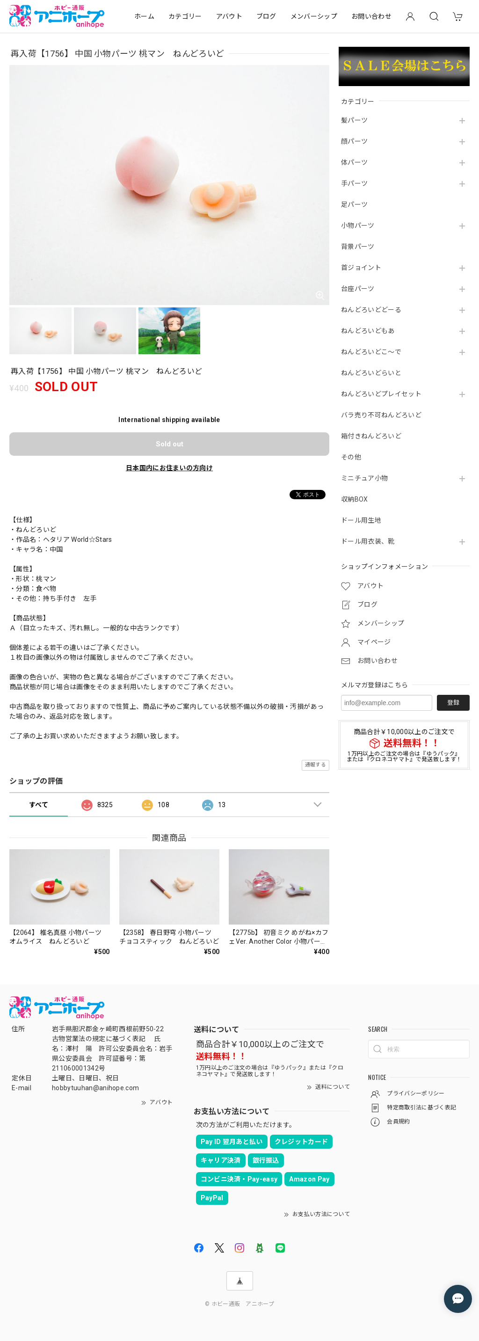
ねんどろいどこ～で (371, 352)
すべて (38, 805)
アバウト (229, 16)
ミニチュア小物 (364, 478)
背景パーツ (358, 246)
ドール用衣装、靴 (368, 541)
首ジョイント (361, 267)
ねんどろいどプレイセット (381, 394)
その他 (351, 457)
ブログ (266, 16)
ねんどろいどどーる (371, 309)
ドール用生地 (361, 520)
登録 (453, 702)
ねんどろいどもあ (368, 331)
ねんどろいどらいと (371, 373)
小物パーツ (358, 225)
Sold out (169, 444)
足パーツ (354, 204)
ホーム (144, 16)
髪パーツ (354, 120)
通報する (315, 765)
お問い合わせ (371, 16)
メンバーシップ (313, 16)
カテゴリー (185, 16)
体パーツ (354, 162)
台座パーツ (358, 288)
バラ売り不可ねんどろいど (381, 415)
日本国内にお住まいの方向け (169, 468)
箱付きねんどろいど (371, 436)
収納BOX (354, 499)
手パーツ (354, 183)
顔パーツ (354, 141)
